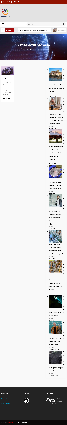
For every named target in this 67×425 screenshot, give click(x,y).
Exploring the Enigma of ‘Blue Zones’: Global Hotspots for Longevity (34, 30)
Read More (6, 98)
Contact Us (4, 399)
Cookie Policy (5, 403)
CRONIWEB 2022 (11, 422)
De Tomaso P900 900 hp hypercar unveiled (7, 79)
